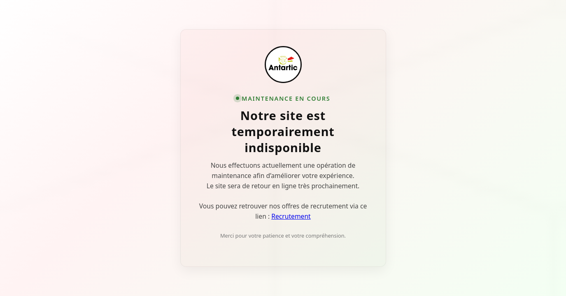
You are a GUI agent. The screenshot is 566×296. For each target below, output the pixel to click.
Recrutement (291, 216)
